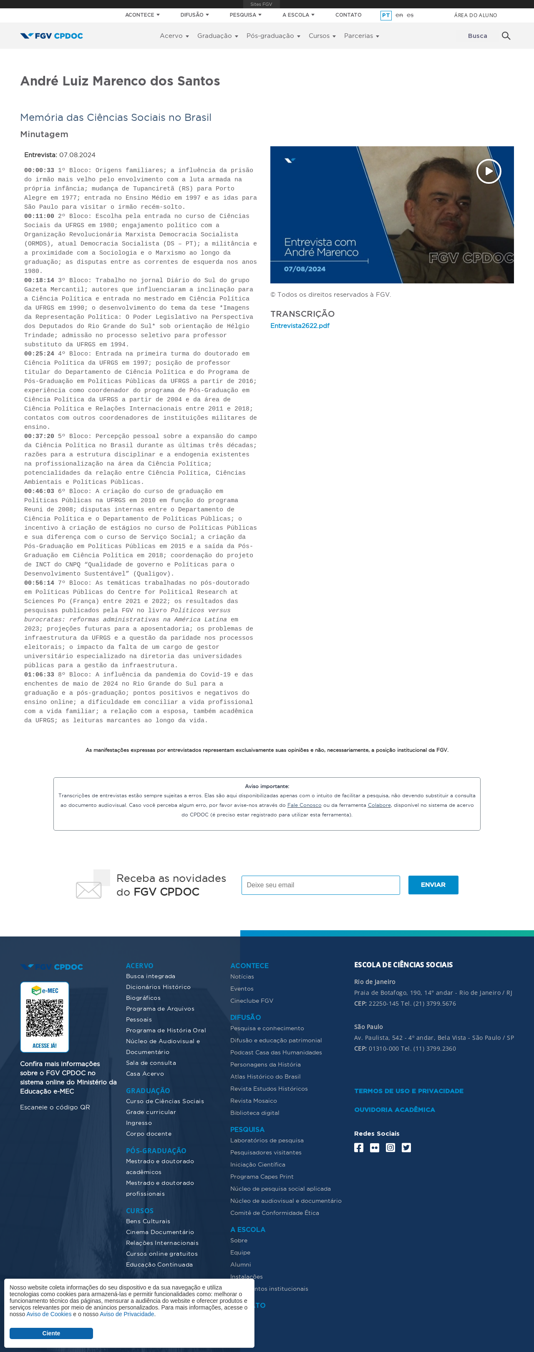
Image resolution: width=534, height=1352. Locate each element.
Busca (477, 36)
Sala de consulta (151, 1062)
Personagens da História (265, 1063)
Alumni (240, 1263)
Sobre (238, 1239)
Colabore (379, 804)
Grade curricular (151, 1111)
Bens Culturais (148, 1220)
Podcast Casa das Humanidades (276, 1051)
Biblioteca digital (255, 1112)
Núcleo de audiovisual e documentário (286, 1200)
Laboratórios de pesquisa (267, 1139)
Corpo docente (148, 1132)
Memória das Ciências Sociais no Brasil (116, 117)
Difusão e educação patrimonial (276, 1039)
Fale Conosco (304, 804)
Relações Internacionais (162, 1242)
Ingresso (139, 1122)
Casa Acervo (145, 1072)
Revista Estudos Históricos (269, 1087)
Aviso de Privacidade (127, 1314)
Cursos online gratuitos (162, 1252)
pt (386, 15)
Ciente (51, 1333)
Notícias (242, 975)
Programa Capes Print (262, 1175)
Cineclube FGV (252, 999)
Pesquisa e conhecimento (267, 1027)
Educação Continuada (159, 1263)
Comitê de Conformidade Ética (274, 1212)
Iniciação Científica (257, 1163)
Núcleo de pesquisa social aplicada (280, 1187)
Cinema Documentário (160, 1231)
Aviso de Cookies (48, 1314)
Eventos (242, 987)
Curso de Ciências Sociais (165, 1100)
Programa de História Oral (166, 1029)
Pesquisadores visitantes (266, 1151)
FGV (261, 4)
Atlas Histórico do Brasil (265, 1075)
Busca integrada (151, 975)
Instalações (246, 1275)
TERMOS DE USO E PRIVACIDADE (408, 1090)
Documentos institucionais (269, 1287)
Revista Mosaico (253, 1100)
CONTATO (348, 15)
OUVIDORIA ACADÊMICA (394, 1109)
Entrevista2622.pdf (300, 325)
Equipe (240, 1251)
